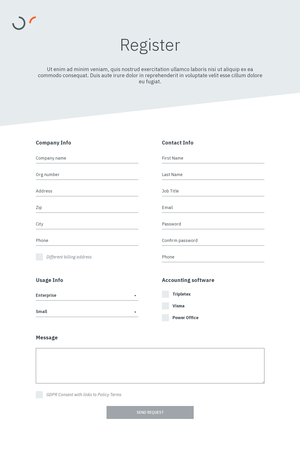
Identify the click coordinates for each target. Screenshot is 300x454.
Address (44, 191)
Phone (42, 240)
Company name (51, 158)
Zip (39, 207)
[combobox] (87, 296)
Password (171, 224)
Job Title (170, 191)
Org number (48, 174)
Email (167, 207)
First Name (172, 158)
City (39, 224)
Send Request (150, 412)
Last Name (172, 174)
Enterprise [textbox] (46, 295)
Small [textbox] (41, 311)
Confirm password (180, 240)
